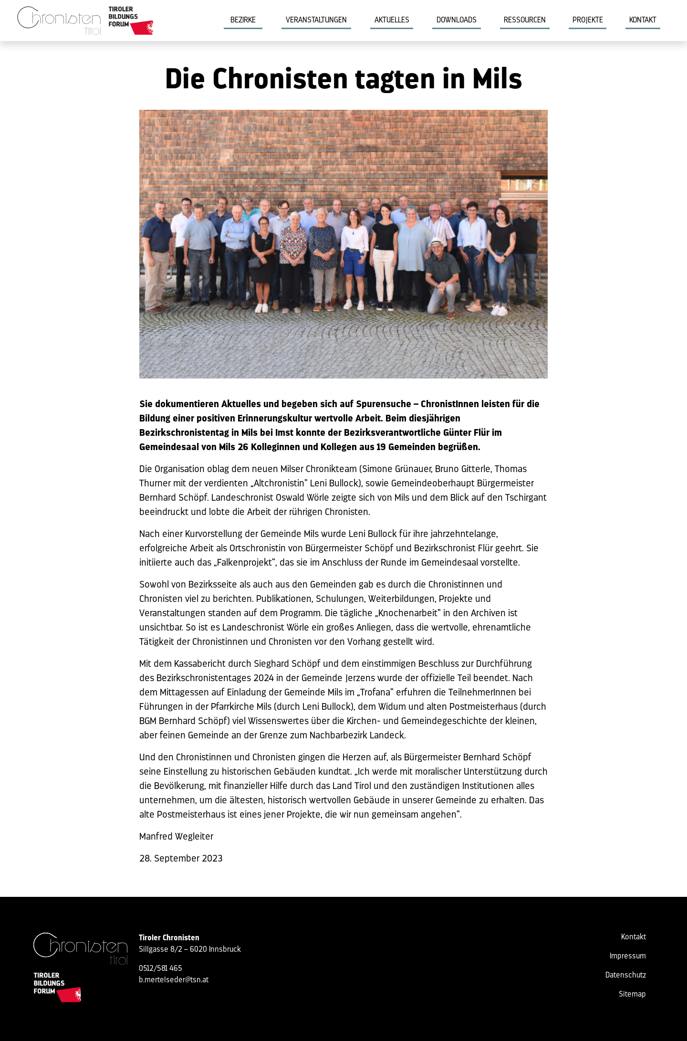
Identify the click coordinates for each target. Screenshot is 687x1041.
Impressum (628, 956)
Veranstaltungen (316, 20)
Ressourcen (525, 20)
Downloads (457, 20)
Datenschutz (625, 975)
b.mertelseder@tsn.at (173, 980)
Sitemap (632, 995)
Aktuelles (392, 20)
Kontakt (642, 20)
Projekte (587, 20)
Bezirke (243, 20)
